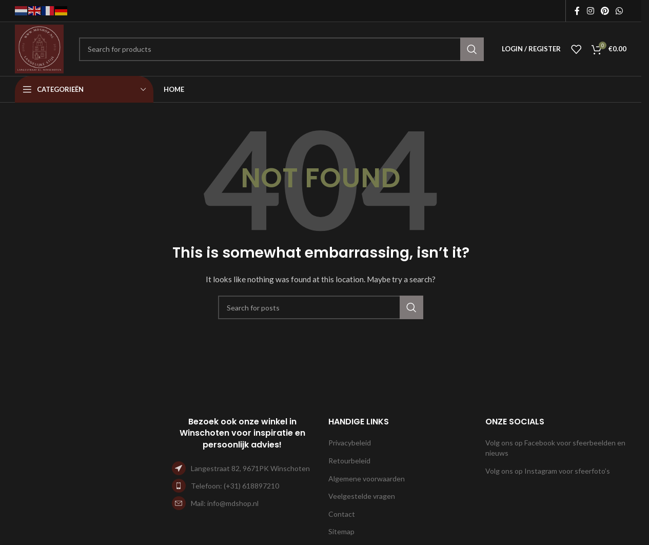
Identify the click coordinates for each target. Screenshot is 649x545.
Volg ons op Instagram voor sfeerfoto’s (547, 470)
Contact (341, 514)
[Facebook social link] (577, 10)
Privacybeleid (349, 442)
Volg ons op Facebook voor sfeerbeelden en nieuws (555, 447)
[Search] (281, 49)
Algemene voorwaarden (366, 478)
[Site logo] (39, 48)
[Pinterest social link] (604, 10)
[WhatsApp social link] (619, 10)
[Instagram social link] (590, 10)
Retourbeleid (349, 460)
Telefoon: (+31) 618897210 (235, 485)
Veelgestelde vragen (361, 496)
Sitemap (341, 531)
